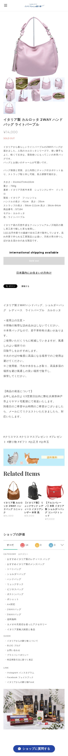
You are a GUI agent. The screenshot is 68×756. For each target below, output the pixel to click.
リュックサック (15, 584)
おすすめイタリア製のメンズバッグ (26, 564)
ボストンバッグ (15, 594)
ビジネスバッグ (15, 589)
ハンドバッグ (14, 579)
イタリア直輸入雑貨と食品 (21, 629)
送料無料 (12, 619)
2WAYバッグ (14, 609)
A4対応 (11, 604)
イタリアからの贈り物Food (20, 682)
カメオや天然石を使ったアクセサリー (27, 624)
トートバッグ (14, 569)
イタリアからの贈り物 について (22, 641)
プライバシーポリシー (18, 655)
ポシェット (13, 599)
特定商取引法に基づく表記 (20, 659)
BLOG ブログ (14, 645)
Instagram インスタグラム (20, 672)
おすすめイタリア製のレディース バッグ (29, 559)
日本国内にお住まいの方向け (33, 272)
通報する (25, 286)
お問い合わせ (13, 650)
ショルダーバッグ (16, 574)
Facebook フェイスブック (20, 677)
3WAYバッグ (14, 614)
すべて (10, 545)
